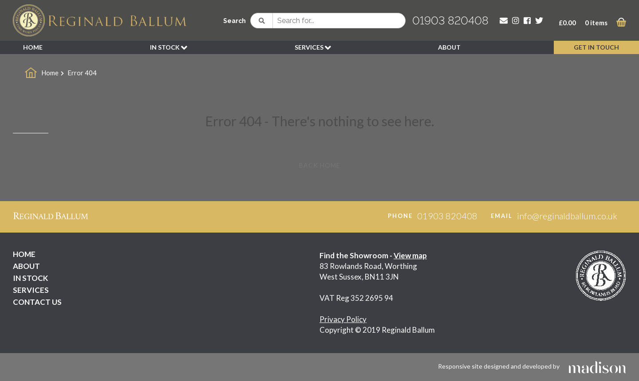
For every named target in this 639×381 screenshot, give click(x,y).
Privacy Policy (343, 319)
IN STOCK (168, 48)
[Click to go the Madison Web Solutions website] (597, 366)
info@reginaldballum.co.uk (567, 215)
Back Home (319, 165)
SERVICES (313, 48)
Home (50, 73)
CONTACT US (37, 302)
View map (410, 255)
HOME (33, 47)
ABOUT (449, 47)
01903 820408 (450, 20)
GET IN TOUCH (596, 47)
